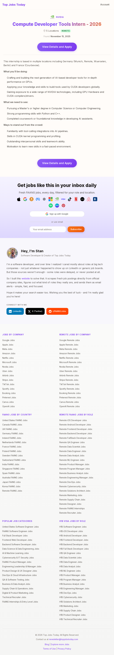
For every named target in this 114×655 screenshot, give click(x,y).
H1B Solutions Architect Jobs (72, 601)
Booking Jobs (9, 393)
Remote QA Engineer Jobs (72, 442)
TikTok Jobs (8, 384)
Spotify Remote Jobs (69, 389)
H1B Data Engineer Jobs (70, 562)
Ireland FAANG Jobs (11, 438)
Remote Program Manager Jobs (74, 468)
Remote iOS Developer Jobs (73, 420)
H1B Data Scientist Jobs (70, 557)
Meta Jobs (7, 349)
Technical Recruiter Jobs (14, 597)
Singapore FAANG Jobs (13, 468)
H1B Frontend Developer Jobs (73, 540)
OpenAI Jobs (8, 406)
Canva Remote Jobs (69, 402)
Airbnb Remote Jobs (69, 375)
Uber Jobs (7, 371)
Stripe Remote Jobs (68, 380)
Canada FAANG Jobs (12, 424)
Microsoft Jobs (9, 362)
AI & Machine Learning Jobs (15, 553)
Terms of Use (49, 648)
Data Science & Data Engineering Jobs (20, 549)
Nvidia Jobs (8, 367)
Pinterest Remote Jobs (70, 397)
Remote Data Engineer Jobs (72, 451)
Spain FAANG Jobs (11, 473)
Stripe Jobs (7, 380)
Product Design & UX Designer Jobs (19, 571)
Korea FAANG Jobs (11, 486)
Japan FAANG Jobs (11, 482)
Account (104, 4)
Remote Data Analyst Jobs (71, 455)
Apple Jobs (7, 344)
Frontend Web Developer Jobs (17, 540)
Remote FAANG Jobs (12, 491)
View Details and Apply (57, 46)
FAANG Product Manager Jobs (16, 562)
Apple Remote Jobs (68, 344)
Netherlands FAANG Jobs (14, 442)
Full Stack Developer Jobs (15, 535)
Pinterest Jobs (9, 397)
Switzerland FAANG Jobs (14, 460)
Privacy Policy (64, 648)
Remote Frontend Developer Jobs (75, 429)
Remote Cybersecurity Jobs (72, 486)
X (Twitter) (35, 311)
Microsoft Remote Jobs (70, 362)
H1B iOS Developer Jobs (71, 531)
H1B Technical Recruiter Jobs (73, 619)
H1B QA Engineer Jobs (70, 553)
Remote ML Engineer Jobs (72, 460)
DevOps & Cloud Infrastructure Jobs (19, 575)
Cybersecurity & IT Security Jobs (18, 557)
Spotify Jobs (8, 389)
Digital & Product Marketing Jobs (18, 593)
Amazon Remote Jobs (69, 353)
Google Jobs (8, 340)
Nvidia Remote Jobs (69, 367)
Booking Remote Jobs (70, 393)
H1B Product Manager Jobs (72, 575)
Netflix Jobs (8, 358)
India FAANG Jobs (10, 464)
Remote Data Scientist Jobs (72, 446)
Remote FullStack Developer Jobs (75, 438)
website (26, 278)
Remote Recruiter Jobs (70, 513)
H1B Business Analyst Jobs (72, 584)
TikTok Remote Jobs (69, 384)
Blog (47, 644)
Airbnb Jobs (8, 375)
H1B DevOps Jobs (68, 593)
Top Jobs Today (13, 4)
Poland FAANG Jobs (11, 451)
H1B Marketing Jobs (68, 606)
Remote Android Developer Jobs (75, 424)
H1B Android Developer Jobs (73, 535)
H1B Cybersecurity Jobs (70, 597)
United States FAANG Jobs (14, 420)
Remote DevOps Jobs (69, 482)
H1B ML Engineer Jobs (70, 571)
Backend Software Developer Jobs (19, 544)
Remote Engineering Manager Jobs (76, 477)
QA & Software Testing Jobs (15, 579)
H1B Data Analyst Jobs (69, 566)
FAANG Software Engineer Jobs (17, 531)
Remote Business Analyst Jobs (73, 473)
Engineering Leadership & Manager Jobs (21, 566)
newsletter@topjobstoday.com (63, 639)
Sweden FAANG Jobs (12, 455)
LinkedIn (15, 311)
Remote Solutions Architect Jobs (74, 491)
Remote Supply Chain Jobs (72, 499)
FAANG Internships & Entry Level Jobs (20, 601)
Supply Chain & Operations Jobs (17, 588)
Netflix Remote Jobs (69, 358)
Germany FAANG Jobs (12, 433)
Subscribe (76, 229)
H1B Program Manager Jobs (72, 579)
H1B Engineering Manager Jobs (74, 588)
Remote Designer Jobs (70, 504)
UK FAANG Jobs (9, 429)
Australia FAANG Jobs (12, 477)
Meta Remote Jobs (68, 349)
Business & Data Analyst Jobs (16, 584)
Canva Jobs (8, 402)
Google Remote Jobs (69, 340)
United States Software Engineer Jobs (20, 526)
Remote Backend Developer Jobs (75, 433)
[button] (57, 214)
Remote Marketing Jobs (70, 495)
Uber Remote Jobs (68, 371)
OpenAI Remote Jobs (69, 406)
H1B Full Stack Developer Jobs (74, 549)
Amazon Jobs (8, 353)
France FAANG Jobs (11, 446)
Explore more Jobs (60, 644)
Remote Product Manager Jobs (74, 464)
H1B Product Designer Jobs (72, 615)
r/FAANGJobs (57, 311)
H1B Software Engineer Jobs (73, 526)
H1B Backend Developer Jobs (73, 544)
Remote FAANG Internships (72, 508)
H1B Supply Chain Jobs (70, 610)
